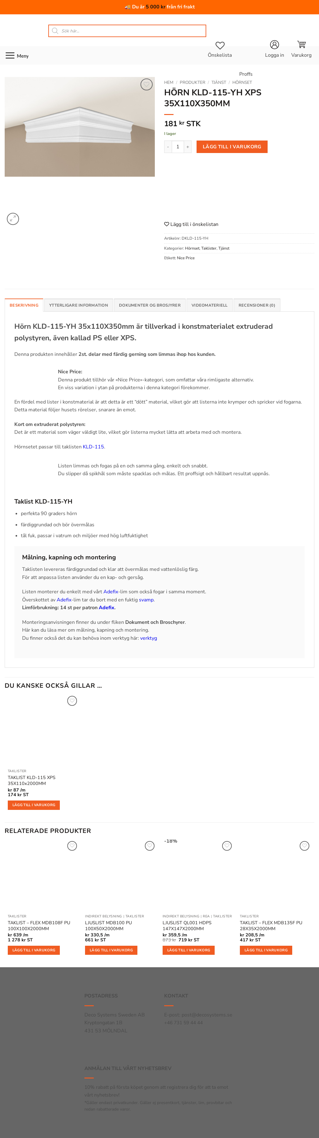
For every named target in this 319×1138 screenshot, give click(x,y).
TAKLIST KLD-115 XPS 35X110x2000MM (31, 780)
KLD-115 (93, 446)
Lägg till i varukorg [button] (33, 804)
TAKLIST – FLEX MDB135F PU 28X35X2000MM (271, 925)
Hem (169, 82)
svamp (146, 599)
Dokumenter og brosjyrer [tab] (150, 305)
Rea (206, 916)
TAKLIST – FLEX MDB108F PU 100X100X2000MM (39, 925)
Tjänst (219, 82)
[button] (301, 49)
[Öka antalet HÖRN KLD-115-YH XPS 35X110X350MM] (188, 147)
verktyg (148, 638)
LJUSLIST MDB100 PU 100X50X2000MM (108, 925)
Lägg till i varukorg (232, 146)
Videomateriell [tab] (210, 305)
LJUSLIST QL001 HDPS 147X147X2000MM (187, 925)
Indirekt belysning (103, 916)
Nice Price (186, 258)
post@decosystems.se (207, 1014)
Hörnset (242, 82)
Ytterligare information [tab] (78, 305)
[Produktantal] (178, 147)
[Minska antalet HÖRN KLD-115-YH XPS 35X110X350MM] (168, 147)
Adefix (110, 591)
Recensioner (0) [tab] (257, 305)
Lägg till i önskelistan (191, 224)
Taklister (209, 248)
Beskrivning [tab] (24, 305)
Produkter (192, 82)
